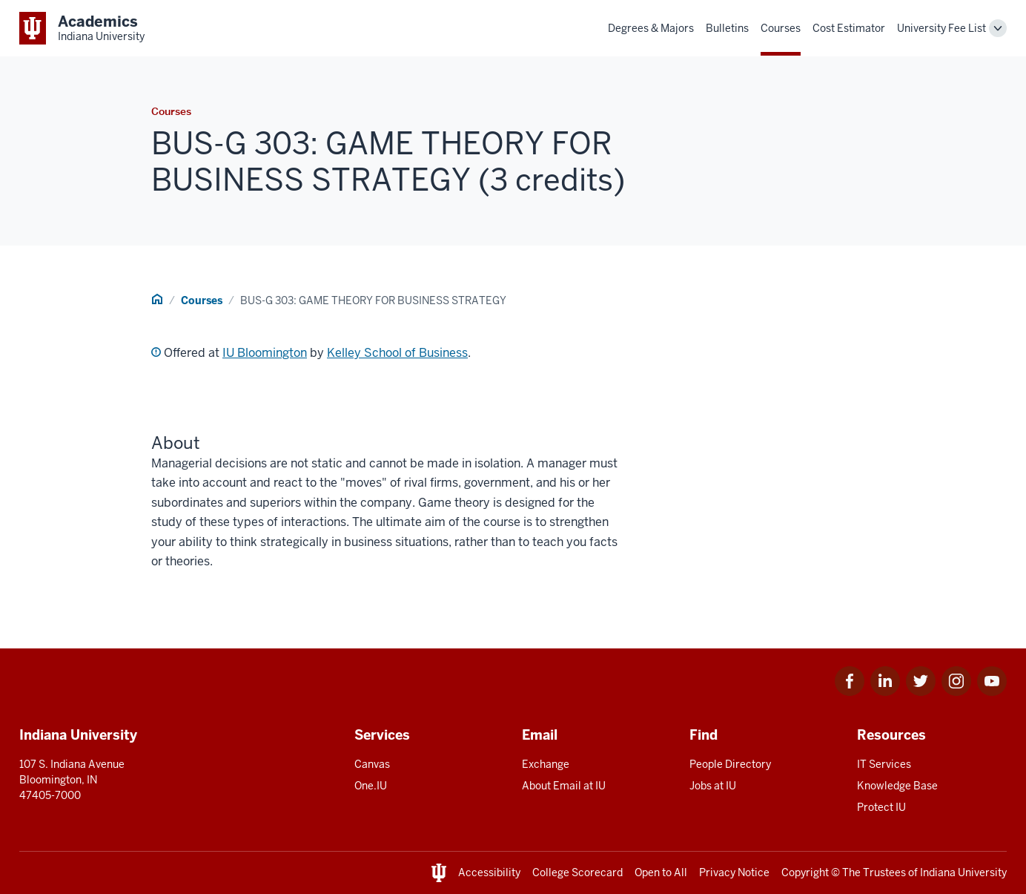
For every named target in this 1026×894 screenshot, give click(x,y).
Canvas (372, 764)
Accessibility (489, 872)
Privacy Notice (734, 872)
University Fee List (941, 28)
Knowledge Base (897, 785)
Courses (781, 28)
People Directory (730, 764)
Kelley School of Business (397, 353)
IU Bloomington (264, 353)
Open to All (661, 872)
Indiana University (963, 872)
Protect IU (881, 807)
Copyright (805, 872)
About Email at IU (564, 785)
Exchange (545, 764)
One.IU (370, 785)
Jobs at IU (712, 785)
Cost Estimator (848, 28)
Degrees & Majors (651, 28)
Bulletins (727, 28)
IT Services (884, 764)
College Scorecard (577, 872)
